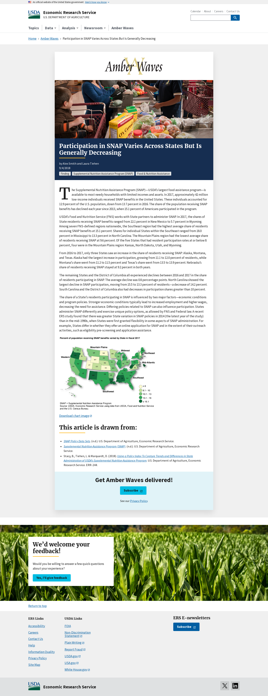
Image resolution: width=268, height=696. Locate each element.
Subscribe (131, 490)
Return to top (37, 606)
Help (31, 645)
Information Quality (41, 652)
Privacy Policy (138, 501)
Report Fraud (74, 649)
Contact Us (233, 11)
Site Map (34, 665)
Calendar (196, 11)
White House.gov (76, 670)
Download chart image (74, 416)
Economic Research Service (69, 12)
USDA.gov (71, 656)
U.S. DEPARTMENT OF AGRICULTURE (66, 17)
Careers (218, 11)
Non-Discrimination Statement (78, 634)
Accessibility (36, 626)
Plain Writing (73, 643)
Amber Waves (122, 28)
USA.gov (70, 663)
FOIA (68, 626)
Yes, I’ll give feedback (51, 578)
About (207, 11)
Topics (33, 28)
